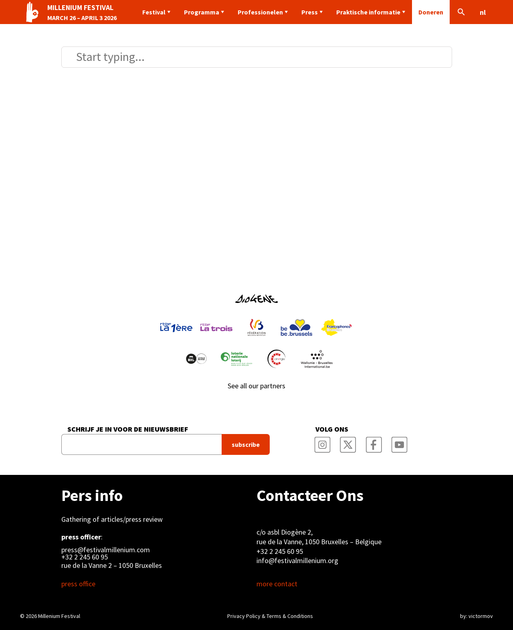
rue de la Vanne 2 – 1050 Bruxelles (111, 565)
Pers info (92, 495)
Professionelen (260, 12)
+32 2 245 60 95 (84, 557)
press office (78, 584)
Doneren (430, 12)
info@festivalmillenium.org (297, 560)
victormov (481, 616)
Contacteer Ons (310, 495)
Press (309, 12)
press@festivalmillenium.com (105, 549)
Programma (201, 12)
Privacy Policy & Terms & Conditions (270, 616)
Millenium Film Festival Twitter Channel (348, 442)
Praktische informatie (368, 12)
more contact (276, 584)
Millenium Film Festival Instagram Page (322, 442)
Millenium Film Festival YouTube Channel (399, 442)
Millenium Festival (59, 616)
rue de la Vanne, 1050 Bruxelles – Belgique (319, 541)
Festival (154, 12)
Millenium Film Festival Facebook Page (374, 442)
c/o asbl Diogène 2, (284, 532)
